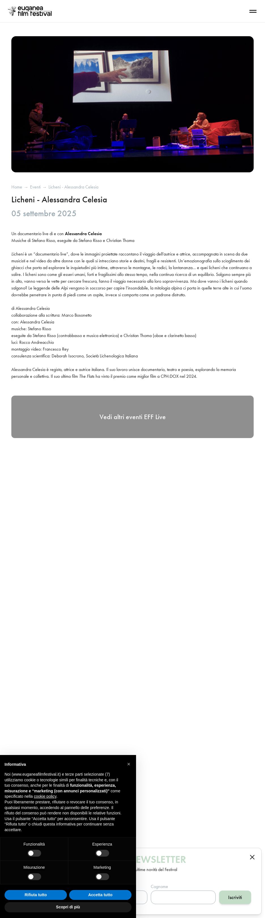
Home (16, 187)
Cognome (159, 886)
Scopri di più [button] (68, 907)
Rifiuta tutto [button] (36, 895)
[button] (128, 764)
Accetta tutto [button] (100, 895)
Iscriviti (235, 897)
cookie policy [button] (45, 796)
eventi (35, 187)
